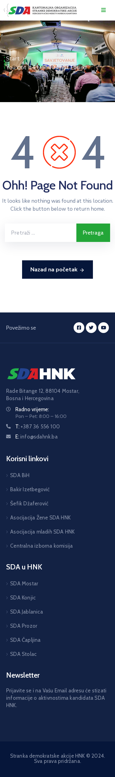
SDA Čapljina (25, 640)
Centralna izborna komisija (41, 546)
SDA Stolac (23, 654)
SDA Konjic (23, 598)
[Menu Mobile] (103, 10)
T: (37, 426)
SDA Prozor (23, 626)
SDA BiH (19, 475)
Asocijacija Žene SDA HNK (40, 518)
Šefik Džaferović (29, 503)
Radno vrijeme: (32, 409)
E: (36, 437)
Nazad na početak (57, 270)
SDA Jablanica (26, 612)
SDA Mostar (24, 583)
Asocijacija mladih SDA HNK (42, 532)
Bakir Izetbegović (30, 489)
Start (13, 58)
